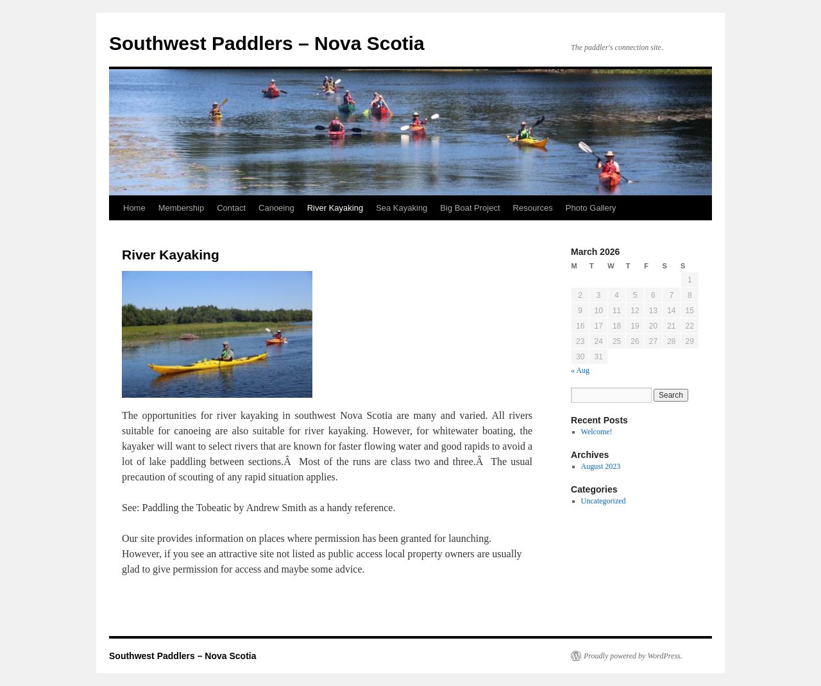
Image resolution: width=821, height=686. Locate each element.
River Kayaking (335, 208)
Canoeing (276, 208)
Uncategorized (603, 500)
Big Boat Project (470, 208)
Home (134, 208)
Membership (181, 208)
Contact (231, 208)
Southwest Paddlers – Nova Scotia (267, 43)
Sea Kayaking (401, 208)
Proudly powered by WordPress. (633, 655)
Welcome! (597, 431)
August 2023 (601, 466)
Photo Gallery (591, 208)
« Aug (580, 370)
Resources (533, 208)
